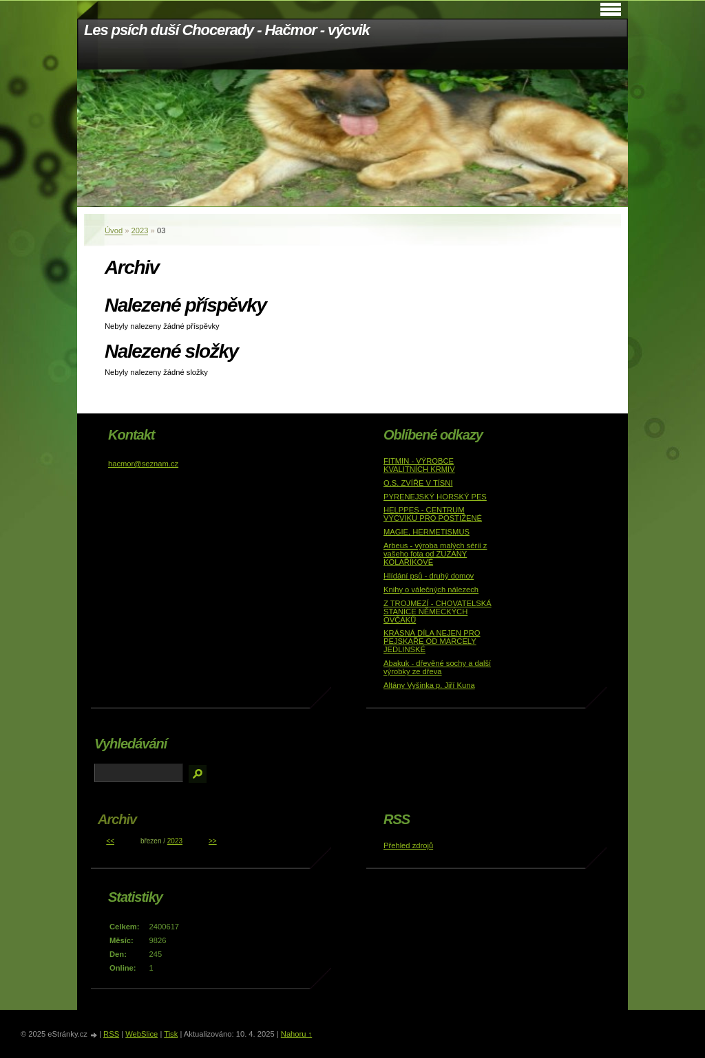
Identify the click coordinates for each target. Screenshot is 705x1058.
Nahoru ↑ (296, 1034)
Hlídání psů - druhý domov (428, 576)
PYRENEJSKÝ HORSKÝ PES (435, 497)
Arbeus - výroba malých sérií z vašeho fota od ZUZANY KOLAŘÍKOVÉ (435, 553)
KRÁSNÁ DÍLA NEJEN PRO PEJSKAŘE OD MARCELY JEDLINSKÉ (432, 641)
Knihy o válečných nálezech (430, 589)
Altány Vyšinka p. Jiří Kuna (429, 685)
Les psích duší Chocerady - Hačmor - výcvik (227, 30)
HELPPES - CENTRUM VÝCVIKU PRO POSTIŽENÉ (432, 514)
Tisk (171, 1034)
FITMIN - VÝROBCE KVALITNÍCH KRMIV (419, 465)
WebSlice (141, 1034)
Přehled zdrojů (408, 845)
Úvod (114, 230)
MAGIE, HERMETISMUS (426, 532)
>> (213, 841)
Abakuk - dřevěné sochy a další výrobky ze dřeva (437, 667)
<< (110, 841)
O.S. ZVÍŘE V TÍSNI (418, 483)
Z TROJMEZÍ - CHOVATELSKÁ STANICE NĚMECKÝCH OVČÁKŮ (437, 611)
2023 (140, 230)
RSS (111, 1034)
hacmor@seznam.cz (143, 464)
